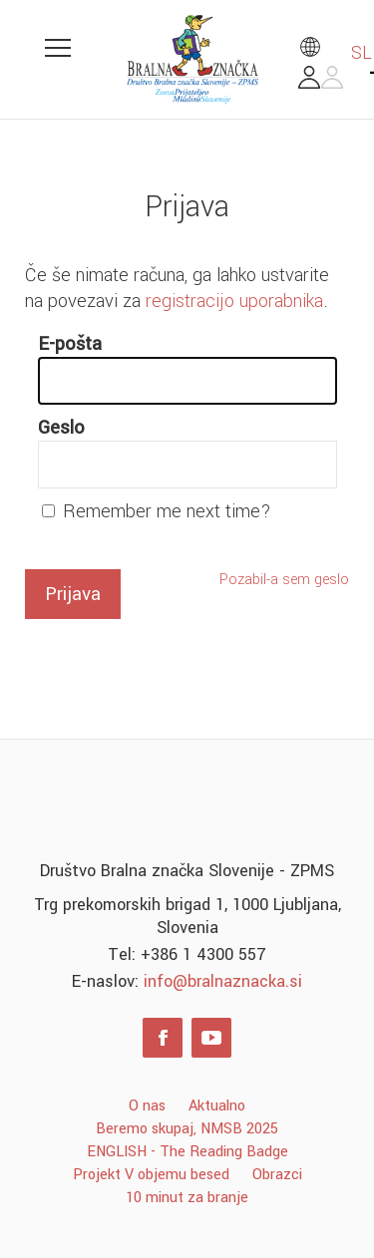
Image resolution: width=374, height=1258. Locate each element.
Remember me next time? (167, 511)
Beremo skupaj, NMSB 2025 (187, 1128)
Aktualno (216, 1106)
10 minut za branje (187, 1197)
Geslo (61, 428)
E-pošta (70, 344)
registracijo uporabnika (234, 301)
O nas (147, 1106)
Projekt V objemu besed (151, 1174)
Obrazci (277, 1174)
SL (335, 53)
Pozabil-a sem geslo (284, 579)
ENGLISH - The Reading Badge (187, 1151)
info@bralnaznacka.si (223, 981)
